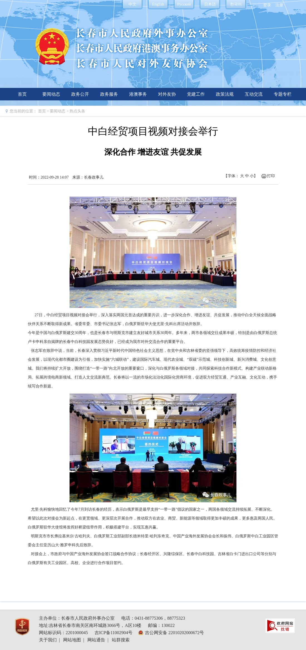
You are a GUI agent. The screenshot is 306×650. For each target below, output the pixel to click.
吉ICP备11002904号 (113, 632)
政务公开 (80, 94)
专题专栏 (283, 94)
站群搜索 (121, 639)
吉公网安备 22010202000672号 (174, 632)
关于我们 (48, 639)
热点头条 (77, 111)
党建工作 (196, 94)
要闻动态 (51, 94)
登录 (267, 5)
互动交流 (254, 94)
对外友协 (167, 94)
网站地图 (72, 639)
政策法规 (225, 94)
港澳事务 (138, 94)
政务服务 (109, 94)
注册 (279, 5)
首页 (22, 94)
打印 (271, 176)
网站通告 (96, 639)
